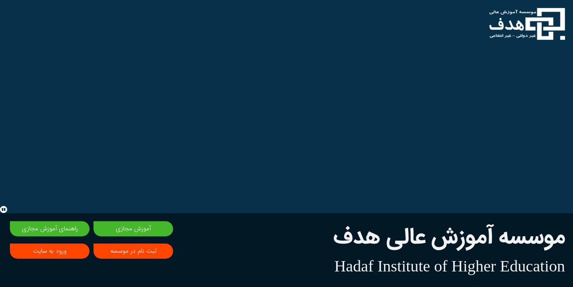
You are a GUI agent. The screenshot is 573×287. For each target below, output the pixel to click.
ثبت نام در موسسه (133, 251)
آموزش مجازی (133, 229)
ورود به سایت (49, 251)
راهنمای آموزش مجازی (50, 229)
